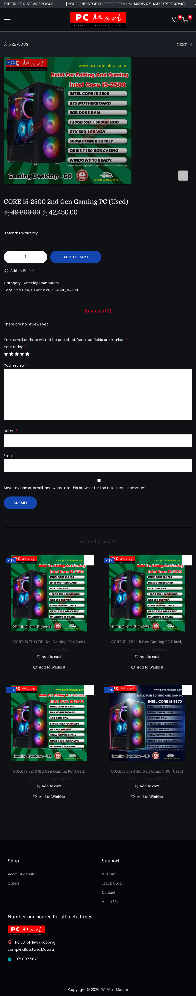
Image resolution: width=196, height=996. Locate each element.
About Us (110, 902)
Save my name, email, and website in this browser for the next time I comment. (75, 487)
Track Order (112, 883)
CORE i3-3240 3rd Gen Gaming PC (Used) (49, 771)
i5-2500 (58, 290)
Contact (108, 892)
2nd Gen (21, 290)
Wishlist (109, 874)
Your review (15, 365)
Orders (14, 883)
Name (10, 430)
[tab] (98, 311)
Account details (21, 874)
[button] (20, 270)
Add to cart (75, 257)
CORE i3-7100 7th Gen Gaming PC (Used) (49, 642)
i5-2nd (72, 290)
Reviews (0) (98, 311)
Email (10, 455)
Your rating (15, 346)
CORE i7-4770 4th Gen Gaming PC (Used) (146, 642)
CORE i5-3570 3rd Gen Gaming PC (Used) (147, 771)
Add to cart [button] (49, 656)
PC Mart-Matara (114, 990)
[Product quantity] (25, 257)
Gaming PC (41, 290)
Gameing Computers (40, 283)
